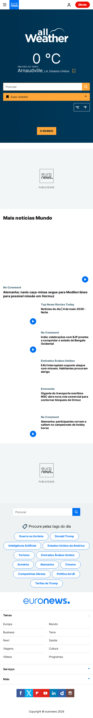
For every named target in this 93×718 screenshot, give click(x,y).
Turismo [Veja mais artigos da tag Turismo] (24, 555)
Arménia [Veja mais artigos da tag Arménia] (23, 564)
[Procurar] (46, 87)
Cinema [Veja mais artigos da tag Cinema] (70, 564)
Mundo (53, 624)
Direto (82, 4)
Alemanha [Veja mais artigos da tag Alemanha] (47, 564)
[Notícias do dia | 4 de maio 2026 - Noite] (65, 316)
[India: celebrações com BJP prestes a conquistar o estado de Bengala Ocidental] (65, 345)
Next (6, 640)
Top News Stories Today (57, 304)
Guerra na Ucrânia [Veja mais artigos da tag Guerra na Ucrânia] (31, 536)
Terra (52, 632)
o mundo (46, 131)
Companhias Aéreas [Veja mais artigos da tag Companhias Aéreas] (31, 574)
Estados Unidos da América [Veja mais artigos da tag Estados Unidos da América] (66, 545)
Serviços (9, 669)
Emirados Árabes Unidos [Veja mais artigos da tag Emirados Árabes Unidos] (58, 555)
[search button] (86, 87)
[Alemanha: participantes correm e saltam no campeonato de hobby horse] (65, 429)
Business (8, 632)
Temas (7, 615)
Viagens (8, 648)
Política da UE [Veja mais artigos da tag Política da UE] (66, 574)
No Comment (12, 287)
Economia (47, 388)
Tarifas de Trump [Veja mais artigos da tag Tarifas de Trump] (46, 583)
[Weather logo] (46, 37)
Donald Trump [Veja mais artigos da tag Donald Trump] (64, 536)
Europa (7, 624)
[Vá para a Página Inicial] (14, 4)
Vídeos (7, 656)
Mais (6, 679)
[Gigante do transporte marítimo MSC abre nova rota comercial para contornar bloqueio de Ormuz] (65, 401)
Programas (56, 656)
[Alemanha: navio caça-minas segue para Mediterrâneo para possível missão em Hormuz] (46, 294)
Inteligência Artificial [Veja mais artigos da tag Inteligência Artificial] (22, 545)
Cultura (53, 648)
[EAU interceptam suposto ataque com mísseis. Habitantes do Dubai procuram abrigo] (65, 373)
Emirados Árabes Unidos (58, 360)
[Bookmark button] (73, 71)
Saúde (53, 640)
